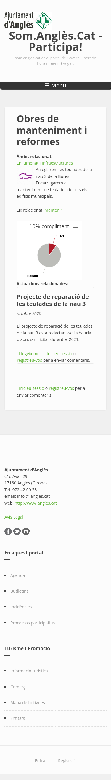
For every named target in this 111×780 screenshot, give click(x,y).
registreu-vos (29, 360)
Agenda (17, 575)
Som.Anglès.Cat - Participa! (55, 40)
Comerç (17, 687)
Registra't (67, 760)
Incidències (21, 607)
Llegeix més (30, 353)
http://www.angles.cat (36, 503)
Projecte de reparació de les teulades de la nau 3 (53, 300)
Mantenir (53, 210)
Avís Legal (13, 517)
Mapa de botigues (27, 702)
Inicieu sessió (59, 353)
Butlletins (19, 591)
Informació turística (29, 671)
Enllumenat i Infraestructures (45, 163)
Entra (40, 760)
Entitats (17, 718)
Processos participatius (32, 623)
